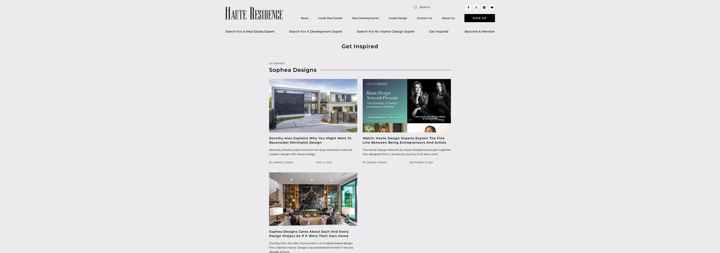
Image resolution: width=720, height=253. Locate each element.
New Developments (365, 18)
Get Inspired (439, 31)
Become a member (480, 31)
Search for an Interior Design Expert (386, 31)
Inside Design (398, 18)
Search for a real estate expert (249, 31)
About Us (448, 18)
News (304, 18)
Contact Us (424, 18)
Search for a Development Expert (315, 31)
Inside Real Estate (330, 18)
